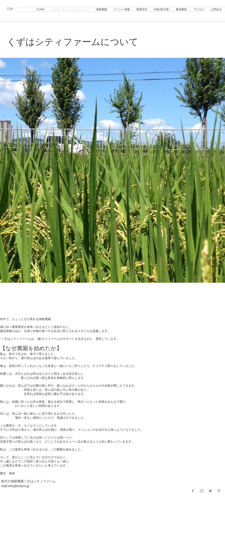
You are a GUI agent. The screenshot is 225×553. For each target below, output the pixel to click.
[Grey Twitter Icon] (210, 491)
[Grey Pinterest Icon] (219, 491)
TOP (10, 9)
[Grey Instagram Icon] (201, 491)
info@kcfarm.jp (19, 486)
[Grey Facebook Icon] (193, 491)
